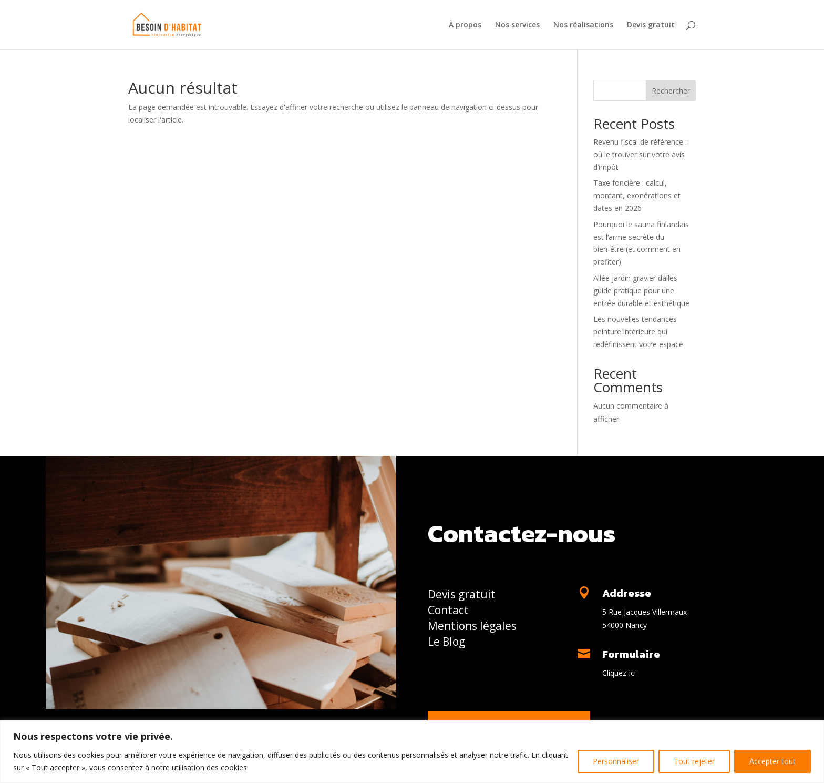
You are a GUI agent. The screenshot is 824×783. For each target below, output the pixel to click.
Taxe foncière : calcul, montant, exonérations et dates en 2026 (637, 195)
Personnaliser (616, 761)
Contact (448, 611)
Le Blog (446, 643)
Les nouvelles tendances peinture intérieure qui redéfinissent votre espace (638, 331)
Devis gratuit (651, 25)
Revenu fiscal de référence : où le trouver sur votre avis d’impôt (640, 154)
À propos (465, 25)
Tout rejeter (694, 761)
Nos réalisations (583, 25)
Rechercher (671, 91)
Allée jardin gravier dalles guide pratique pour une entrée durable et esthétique (641, 290)
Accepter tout (772, 761)
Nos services (517, 25)
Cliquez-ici (619, 673)
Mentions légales (472, 627)
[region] (412, 751)
